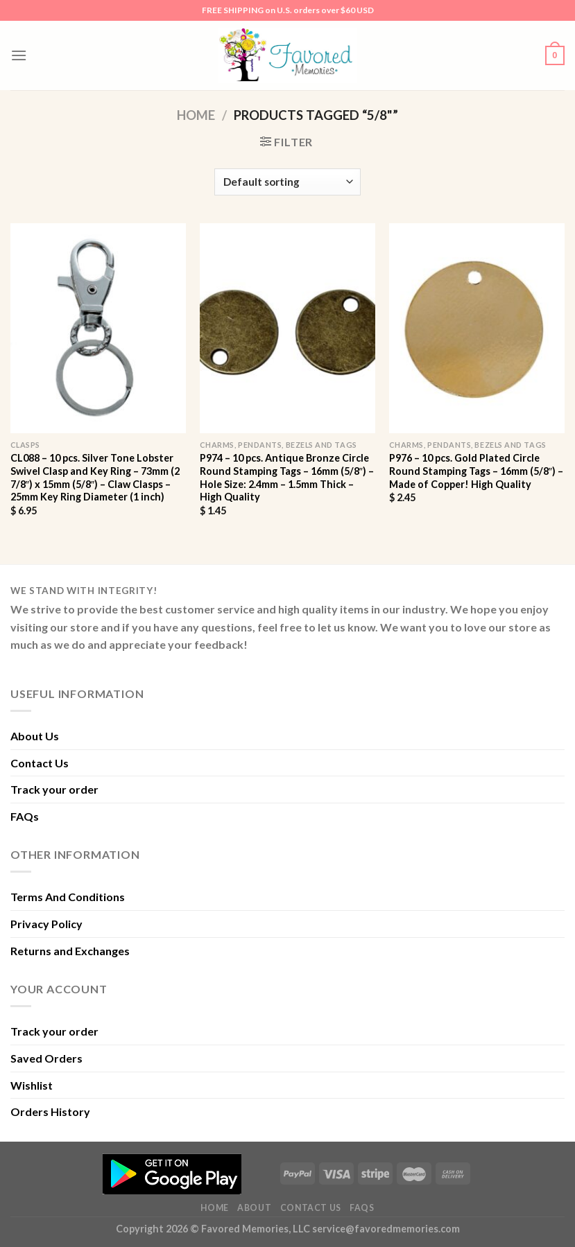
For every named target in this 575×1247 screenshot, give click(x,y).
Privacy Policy (46, 923)
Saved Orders (46, 1058)
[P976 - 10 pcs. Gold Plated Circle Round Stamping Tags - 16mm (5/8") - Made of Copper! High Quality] (477, 328)
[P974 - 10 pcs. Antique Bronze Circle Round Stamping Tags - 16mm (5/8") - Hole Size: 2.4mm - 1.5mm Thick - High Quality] (287, 328)
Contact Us (39, 762)
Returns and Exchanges (70, 950)
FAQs (24, 816)
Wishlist (31, 1085)
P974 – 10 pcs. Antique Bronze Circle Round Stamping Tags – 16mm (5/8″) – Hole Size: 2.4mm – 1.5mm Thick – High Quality (287, 477)
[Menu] (18, 55)
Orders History (50, 1111)
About (254, 1208)
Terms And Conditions (67, 896)
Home (196, 115)
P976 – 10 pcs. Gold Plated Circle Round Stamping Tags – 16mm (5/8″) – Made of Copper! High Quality (476, 470)
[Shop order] (287, 181)
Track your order (54, 789)
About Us (34, 735)
